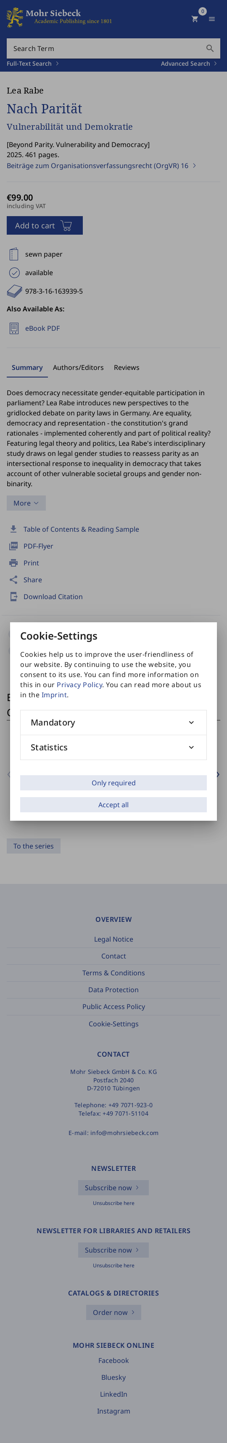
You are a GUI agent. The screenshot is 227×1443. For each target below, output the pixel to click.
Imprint (54, 694)
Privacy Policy (79, 684)
